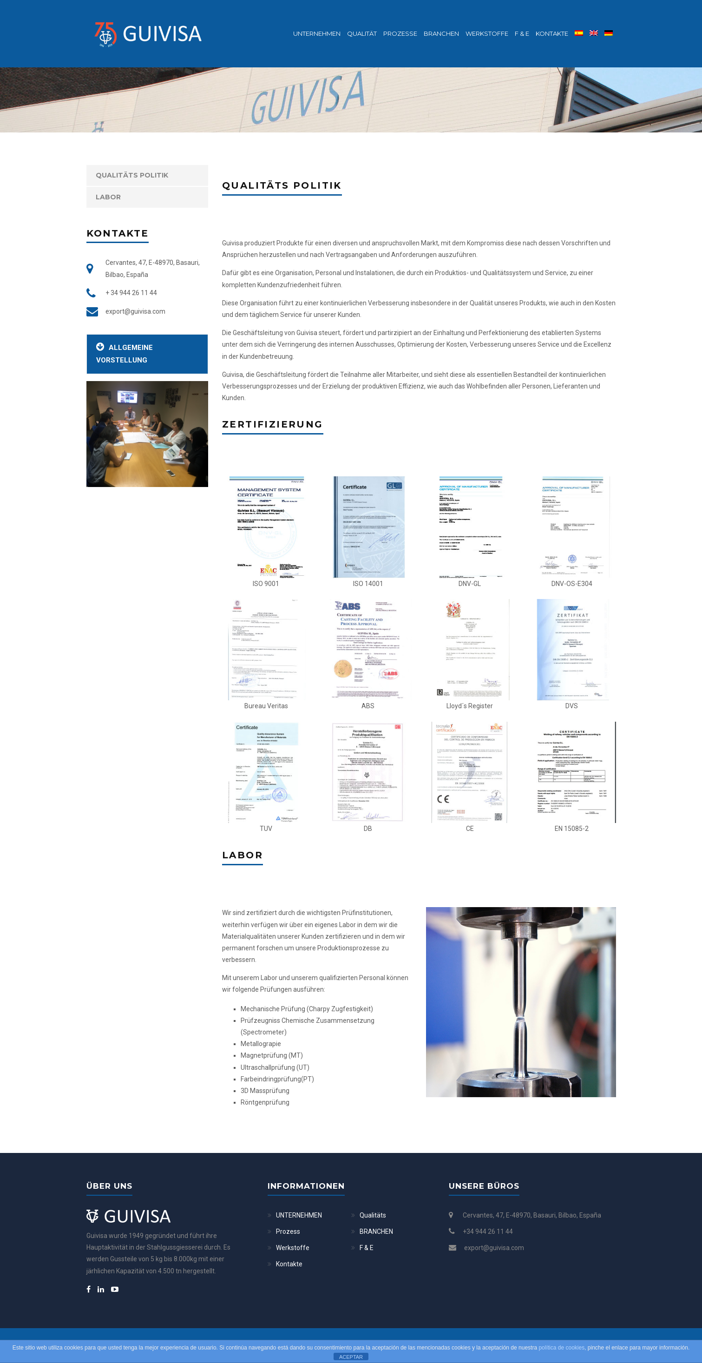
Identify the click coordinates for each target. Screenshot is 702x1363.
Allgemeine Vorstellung (124, 353)
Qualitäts (373, 1215)
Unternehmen (317, 33)
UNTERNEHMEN (299, 1215)
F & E (522, 33)
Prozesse (400, 33)
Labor (108, 197)
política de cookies (561, 1347)
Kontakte (552, 33)
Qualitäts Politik (132, 175)
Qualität (362, 33)
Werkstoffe (487, 33)
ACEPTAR (351, 1357)
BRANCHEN (441, 33)
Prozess (288, 1231)
